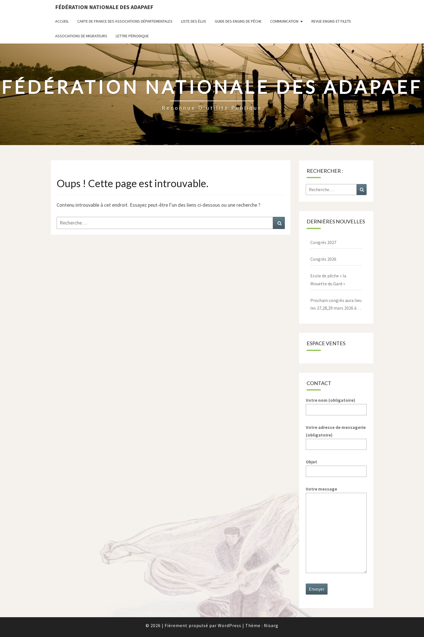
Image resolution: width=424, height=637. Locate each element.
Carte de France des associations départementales (125, 21)
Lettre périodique (132, 35)
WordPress (229, 625)
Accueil (62, 21)
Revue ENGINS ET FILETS (331, 21)
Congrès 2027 (323, 242)
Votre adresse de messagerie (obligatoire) (336, 435)
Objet (336, 466)
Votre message (336, 530)
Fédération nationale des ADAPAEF (104, 6)
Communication (284, 21)
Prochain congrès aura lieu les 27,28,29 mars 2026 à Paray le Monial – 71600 (335, 304)
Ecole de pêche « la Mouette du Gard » (328, 279)
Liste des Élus (193, 21)
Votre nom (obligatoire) (336, 404)
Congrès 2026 (323, 259)
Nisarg (271, 625)
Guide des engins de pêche (238, 21)
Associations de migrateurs (81, 35)
